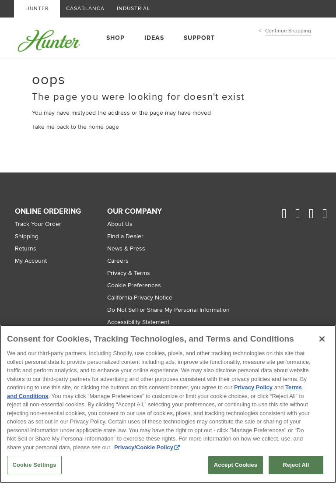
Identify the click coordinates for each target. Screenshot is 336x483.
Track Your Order (38, 224)
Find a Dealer (125, 236)
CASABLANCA (85, 8)
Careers (118, 260)
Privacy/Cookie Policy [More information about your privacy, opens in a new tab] (143, 447)
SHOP (115, 38)
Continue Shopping (288, 31)
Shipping (26, 236)
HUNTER (37, 8)
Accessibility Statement (138, 322)
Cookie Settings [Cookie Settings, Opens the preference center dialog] (34, 465)
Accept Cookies (235, 465)
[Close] (322, 339)
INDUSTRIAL (133, 8)
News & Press (126, 248)
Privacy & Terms (128, 273)
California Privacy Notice (139, 297)
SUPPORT (199, 38)
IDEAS (154, 38)
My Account (31, 260)
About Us (120, 224)
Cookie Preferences (134, 285)
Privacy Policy (253, 387)
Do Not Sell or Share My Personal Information (168, 310)
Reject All (296, 465)
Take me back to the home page (75, 126)
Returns (25, 248)
